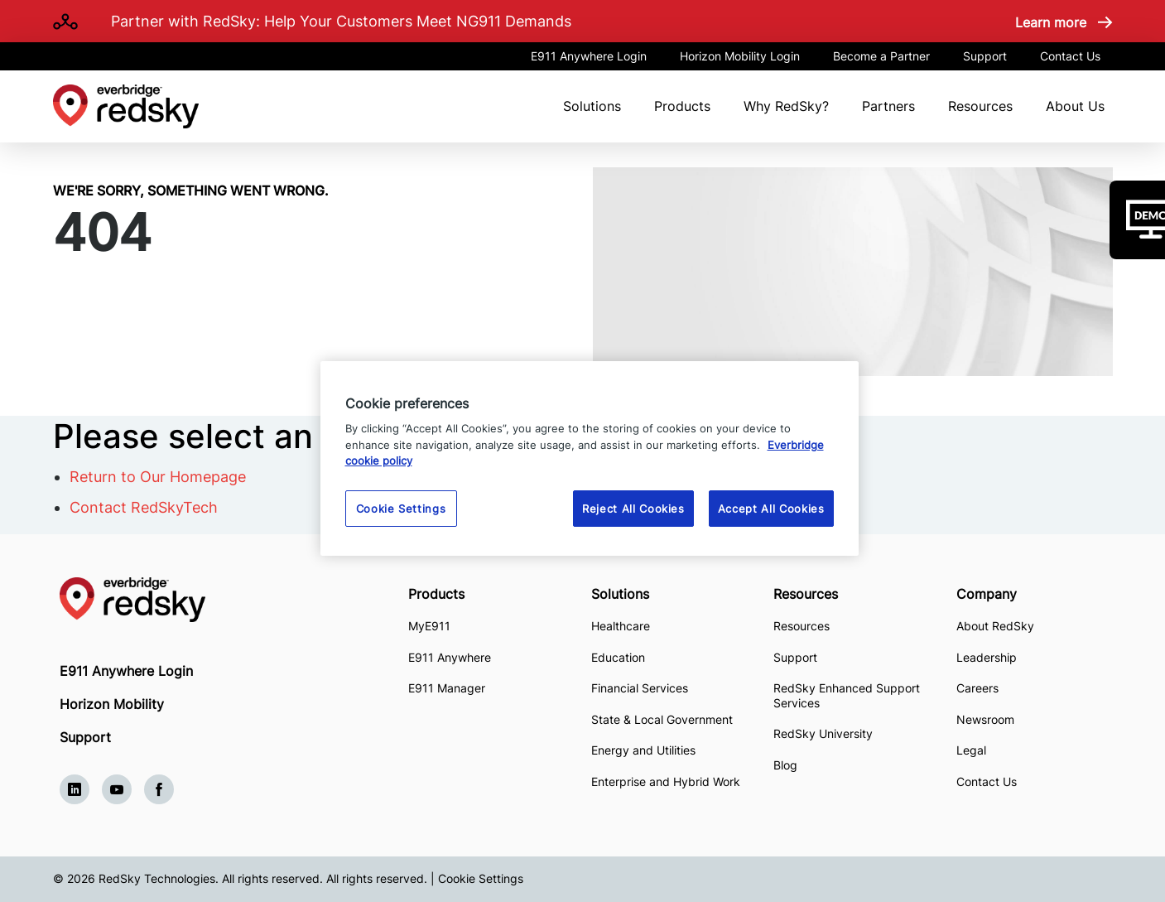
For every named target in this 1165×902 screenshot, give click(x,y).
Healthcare (620, 626)
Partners (888, 106)
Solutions (592, 106)
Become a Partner (881, 56)
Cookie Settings (480, 878)
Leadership (986, 657)
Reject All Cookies (633, 508)
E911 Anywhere (449, 657)
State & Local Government (662, 719)
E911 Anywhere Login (589, 56)
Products (682, 106)
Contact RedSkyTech (144, 507)
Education (618, 657)
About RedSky (995, 626)
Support (985, 56)
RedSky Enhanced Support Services (846, 695)
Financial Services (639, 688)
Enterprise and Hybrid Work (665, 781)
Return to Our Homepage (158, 476)
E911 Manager (446, 688)
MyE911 (429, 626)
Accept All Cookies (771, 508)
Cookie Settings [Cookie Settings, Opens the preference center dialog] (401, 508)
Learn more (1050, 22)
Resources (980, 106)
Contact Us (1070, 56)
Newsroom (985, 719)
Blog (785, 765)
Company (986, 594)
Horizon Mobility (112, 704)
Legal (971, 750)
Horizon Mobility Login (740, 56)
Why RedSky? (786, 106)
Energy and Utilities (643, 750)
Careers (977, 688)
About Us (1075, 106)
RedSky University (823, 733)
